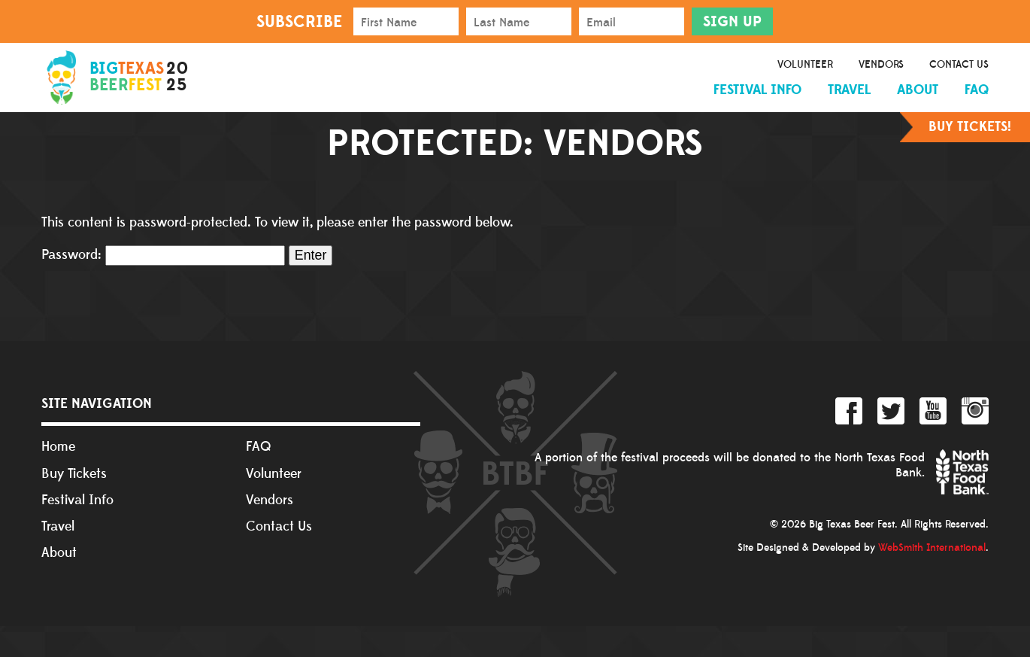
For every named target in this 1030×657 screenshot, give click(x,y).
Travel (849, 90)
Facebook (848, 410)
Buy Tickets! (970, 126)
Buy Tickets (74, 473)
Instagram (975, 410)
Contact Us (959, 64)
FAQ (977, 90)
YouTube (933, 410)
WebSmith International (932, 548)
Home (58, 446)
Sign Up (732, 22)
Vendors (881, 64)
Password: (163, 254)
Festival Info (757, 90)
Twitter (890, 410)
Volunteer (805, 64)
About (917, 90)
